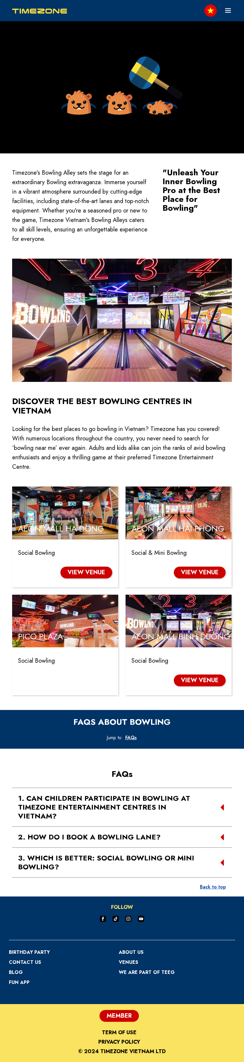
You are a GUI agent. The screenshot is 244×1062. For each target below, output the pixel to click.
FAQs (131, 737)
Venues (128, 962)
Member (119, 1015)
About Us (131, 952)
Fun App (19, 982)
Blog (16, 972)
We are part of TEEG (147, 972)
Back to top (213, 886)
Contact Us (25, 962)
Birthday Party (29, 952)
